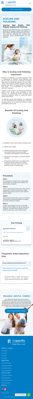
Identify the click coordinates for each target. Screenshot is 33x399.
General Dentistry (6, 363)
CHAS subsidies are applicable (14, 232)
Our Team (4, 353)
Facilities (4, 355)
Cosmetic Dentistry (7, 368)
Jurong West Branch (7, 380)
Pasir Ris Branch (6, 382)
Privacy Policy (5, 392)
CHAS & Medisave (6, 370)
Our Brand (4, 350)
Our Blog (4, 358)
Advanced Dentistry (7, 365)
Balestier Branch (6, 377)
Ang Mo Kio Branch (7, 375)
